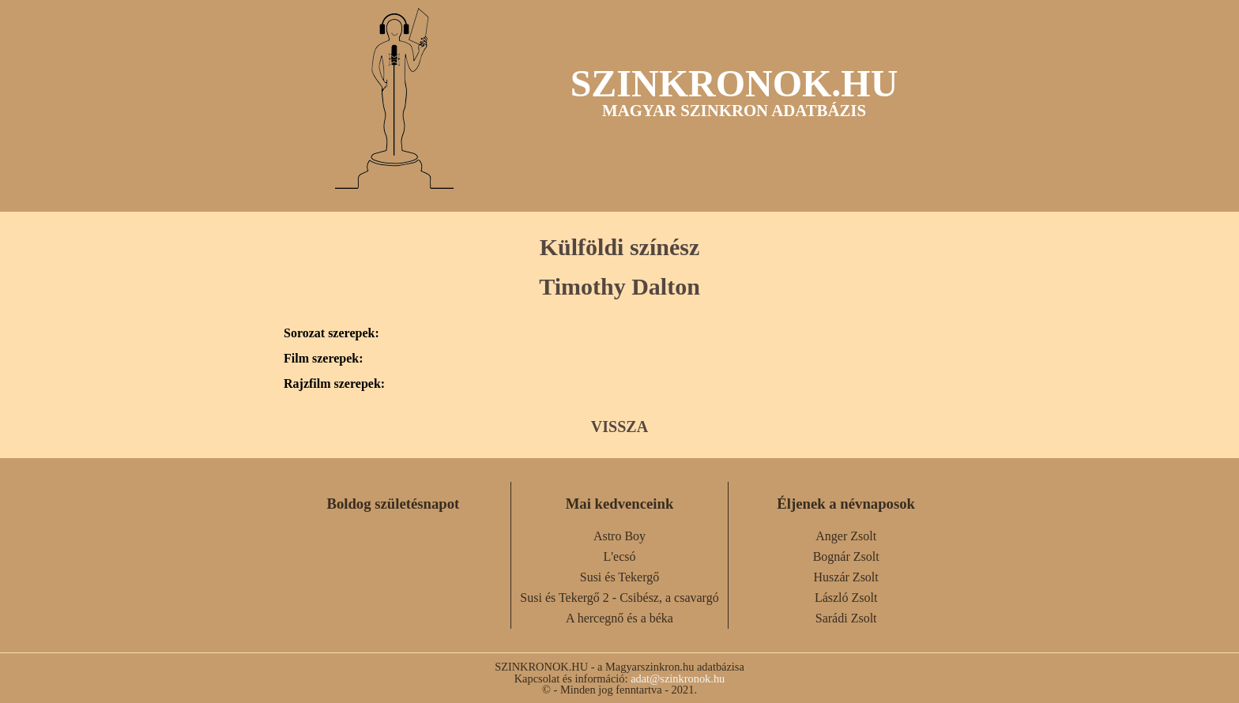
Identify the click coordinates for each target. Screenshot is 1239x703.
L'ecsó (619, 556)
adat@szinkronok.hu (678, 678)
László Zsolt (846, 597)
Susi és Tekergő (620, 577)
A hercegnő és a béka (619, 618)
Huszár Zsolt (846, 577)
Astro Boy (619, 536)
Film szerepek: (323, 358)
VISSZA (619, 426)
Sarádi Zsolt (846, 618)
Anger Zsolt (845, 536)
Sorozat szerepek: (331, 333)
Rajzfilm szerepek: (334, 384)
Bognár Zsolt (846, 556)
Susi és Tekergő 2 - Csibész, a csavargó (619, 597)
